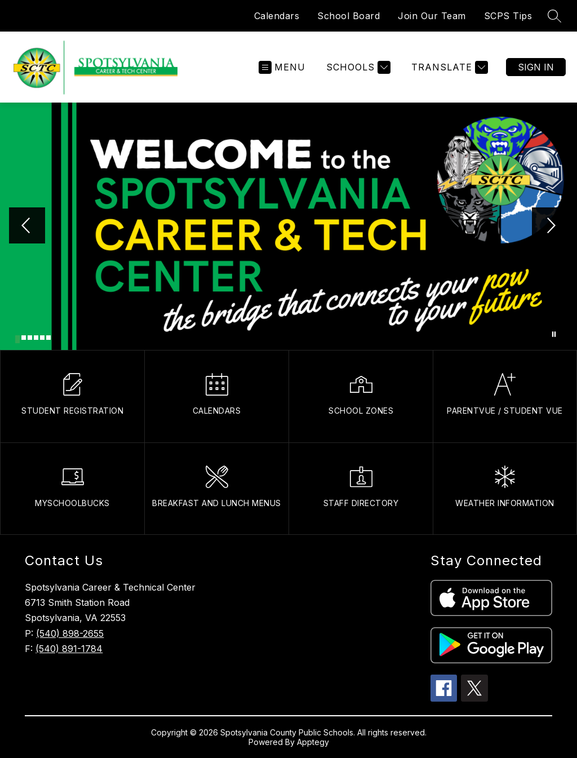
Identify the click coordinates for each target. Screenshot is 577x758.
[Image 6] (48, 337)
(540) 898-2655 (70, 633)
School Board (348, 15)
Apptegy (313, 742)
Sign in (536, 67)
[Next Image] (550, 226)
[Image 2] (23, 337)
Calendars (277, 15)
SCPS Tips (508, 15)
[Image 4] (36, 337)
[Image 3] (30, 337)
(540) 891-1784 (69, 648)
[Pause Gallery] (554, 334)
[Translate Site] (448, 67)
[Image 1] (17, 339)
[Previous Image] (27, 226)
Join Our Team (432, 15)
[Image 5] (42, 337)
